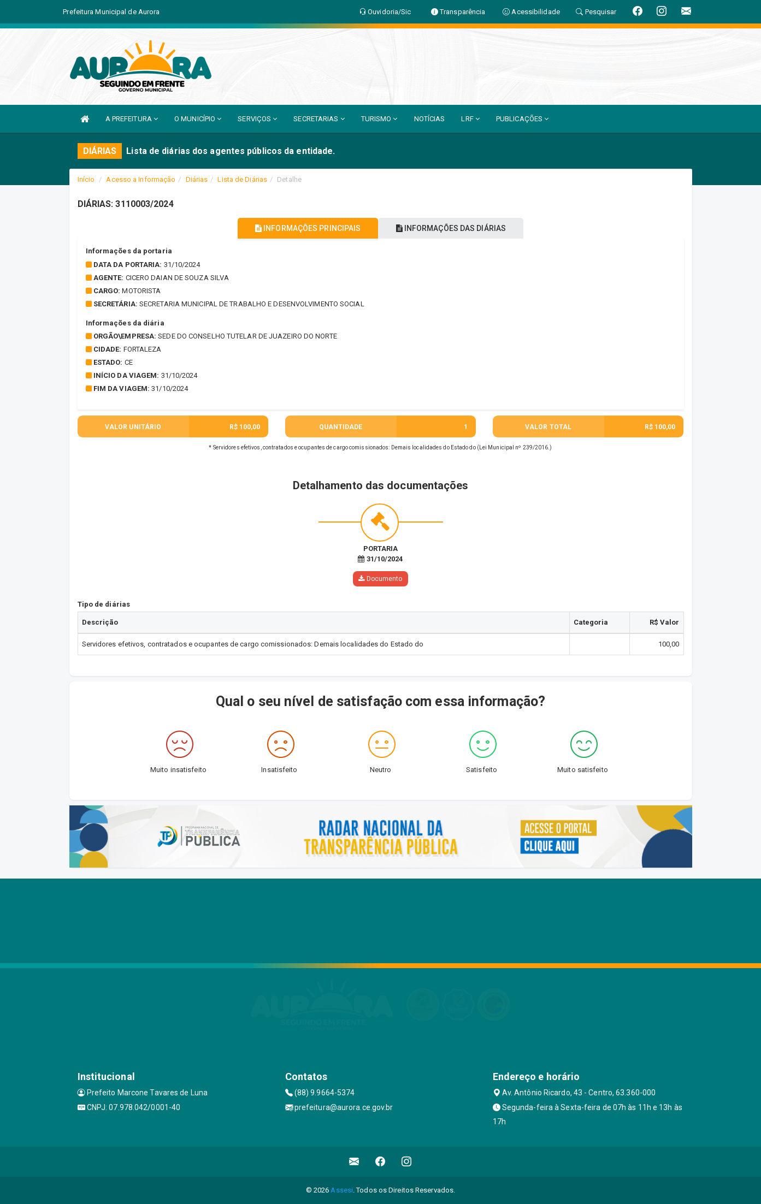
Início (86, 179)
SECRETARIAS (318, 119)
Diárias (197, 179)
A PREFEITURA (131, 119)
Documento (380, 579)
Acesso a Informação (140, 179)
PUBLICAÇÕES (522, 119)
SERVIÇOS (257, 119)
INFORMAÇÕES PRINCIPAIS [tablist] (302, 228)
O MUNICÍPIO (197, 119)
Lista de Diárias (242, 179)
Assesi (342, 1190)
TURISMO (379, 119)
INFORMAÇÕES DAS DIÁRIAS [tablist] (456, 228)
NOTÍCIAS (429, 119)
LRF (470, 119)
